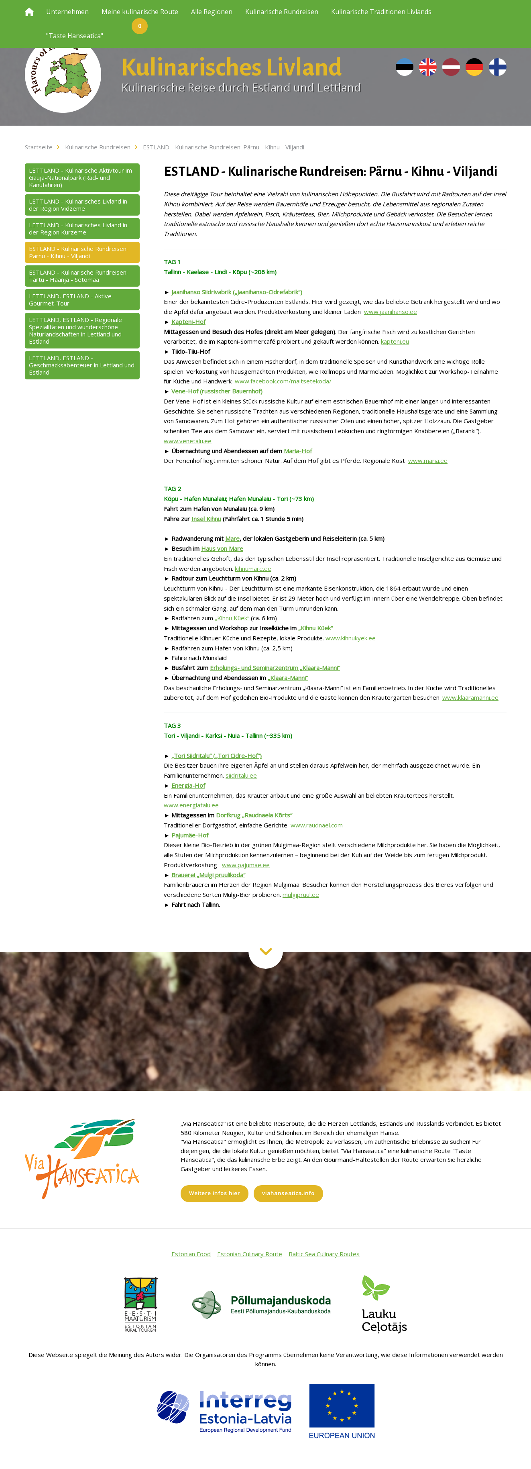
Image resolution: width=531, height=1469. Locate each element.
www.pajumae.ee (246, 865)
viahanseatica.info (288, 1193)
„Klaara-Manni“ (288, 678)
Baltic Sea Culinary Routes (324, 1254)
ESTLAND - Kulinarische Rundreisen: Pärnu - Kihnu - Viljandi (223, 147)
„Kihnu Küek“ (233, 618)
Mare (232, 538)
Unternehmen (67, 11)
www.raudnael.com (317, 825)
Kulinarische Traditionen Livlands (381, 11)
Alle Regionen (211, 11)
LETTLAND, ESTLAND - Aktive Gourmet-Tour (70, 299)
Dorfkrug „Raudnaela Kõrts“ (254, 815)
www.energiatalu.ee (191, 805)
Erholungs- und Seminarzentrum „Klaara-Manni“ (275, 668)
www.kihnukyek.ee (351, 638)
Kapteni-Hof (188, 322)
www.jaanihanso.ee (390, 312)
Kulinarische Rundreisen (281, 11)
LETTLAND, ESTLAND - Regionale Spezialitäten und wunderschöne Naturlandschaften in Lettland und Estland (75, 330)
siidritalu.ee (241, 775)
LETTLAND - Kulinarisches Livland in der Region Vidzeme (78, 204)
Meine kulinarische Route (140, 15)
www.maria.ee (428, 460)
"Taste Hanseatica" (74, 35)
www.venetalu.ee (188, 441)
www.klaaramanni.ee (470, 697)
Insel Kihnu (206, 519)
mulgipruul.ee (301, 894)
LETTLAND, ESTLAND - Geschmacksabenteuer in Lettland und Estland (81, 365)
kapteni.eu (395, 341)
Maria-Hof (298, 451)
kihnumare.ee (253, 568)
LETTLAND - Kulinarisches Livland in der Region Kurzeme (78, 228)
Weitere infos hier (214, 1193)
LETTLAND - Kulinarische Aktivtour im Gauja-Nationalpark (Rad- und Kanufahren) (80, 177)
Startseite (39, 147)
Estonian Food (191, 1254)
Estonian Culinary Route (249, 1254)
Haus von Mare (222, 548)
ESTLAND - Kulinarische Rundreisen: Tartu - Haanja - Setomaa (78, 275)
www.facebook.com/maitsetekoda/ (283, 381)
